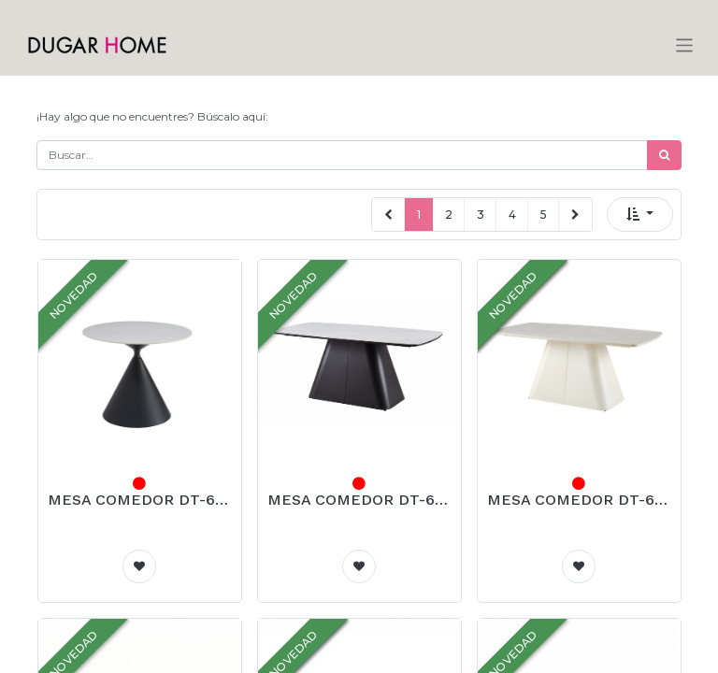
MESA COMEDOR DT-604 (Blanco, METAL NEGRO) (359, 499)
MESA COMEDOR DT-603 (140, 499)
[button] (640, 214)
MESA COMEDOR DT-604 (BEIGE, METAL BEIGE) (579, 499)
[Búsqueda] (664, 155)
